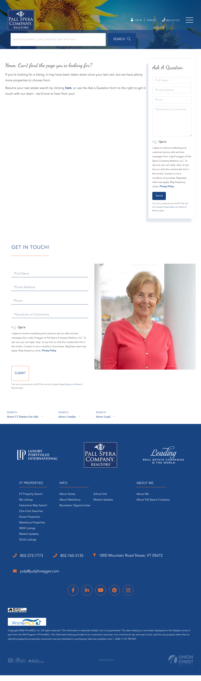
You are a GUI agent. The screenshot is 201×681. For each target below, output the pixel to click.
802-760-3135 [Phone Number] (75, 563)
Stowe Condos (67, 424)
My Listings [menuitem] (21, 507)
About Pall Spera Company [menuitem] (154, 507)
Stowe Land (104, 424)
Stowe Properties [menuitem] (24, 524)
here (69, 91)
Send (158, 198)
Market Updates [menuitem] (24, 541)
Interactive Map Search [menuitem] (28, 512)
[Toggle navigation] (189, 21)
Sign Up (145, 21)
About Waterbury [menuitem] (68, 507)
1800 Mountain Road (140, 563)
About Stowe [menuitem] (66, 501)
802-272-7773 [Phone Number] (167, 21)
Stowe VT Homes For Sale (22, 424)
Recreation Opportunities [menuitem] (73, 512)
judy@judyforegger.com (38, 578)
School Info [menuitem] (98, 501)
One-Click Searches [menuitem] (26, 518)
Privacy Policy (166, 189)
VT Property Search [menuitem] (25, 501)
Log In (127, 21)
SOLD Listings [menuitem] (22, 547)
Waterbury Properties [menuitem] (27, 529)
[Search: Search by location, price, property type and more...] (53, 41)
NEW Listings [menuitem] (22, 535)
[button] (109, 41)
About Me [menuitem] (144, 501)
